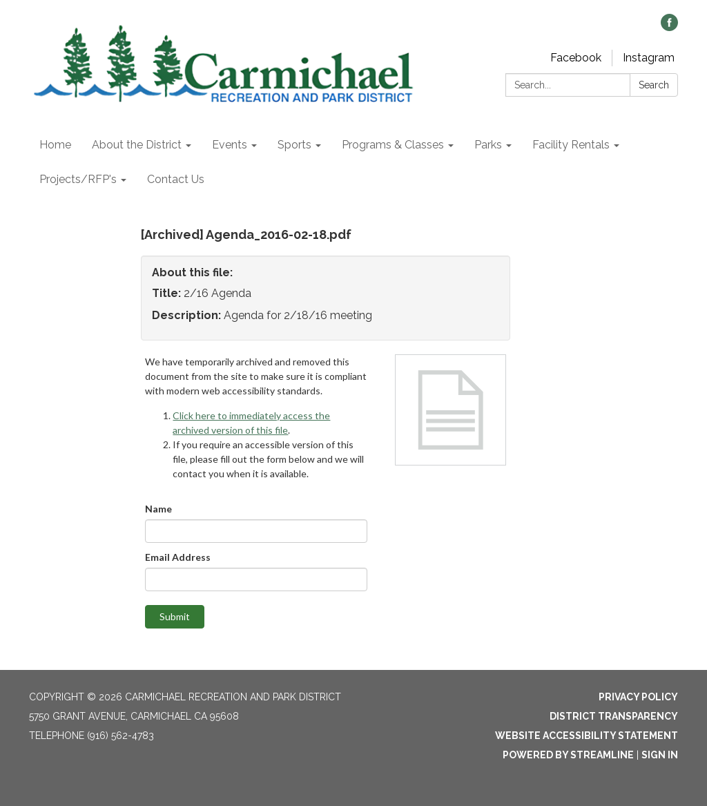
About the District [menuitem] (137, 144)
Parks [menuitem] (488, 144)
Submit (174, 616)
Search (654, 84)
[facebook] (669, 27)
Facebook (575, 57)
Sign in (659, 754)
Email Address (178, 557)
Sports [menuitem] (294, 144)
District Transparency (614, 716)
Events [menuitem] (229, 144)
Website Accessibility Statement (586, 735)
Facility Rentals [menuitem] (571, 144)
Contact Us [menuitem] (175, 179)
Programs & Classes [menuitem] (393, 144)
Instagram (649, 57)
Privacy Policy (638, 696)
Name (158, 509)
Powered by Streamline (568, 754)
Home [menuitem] (55, 144)
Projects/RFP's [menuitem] (78, 179)
